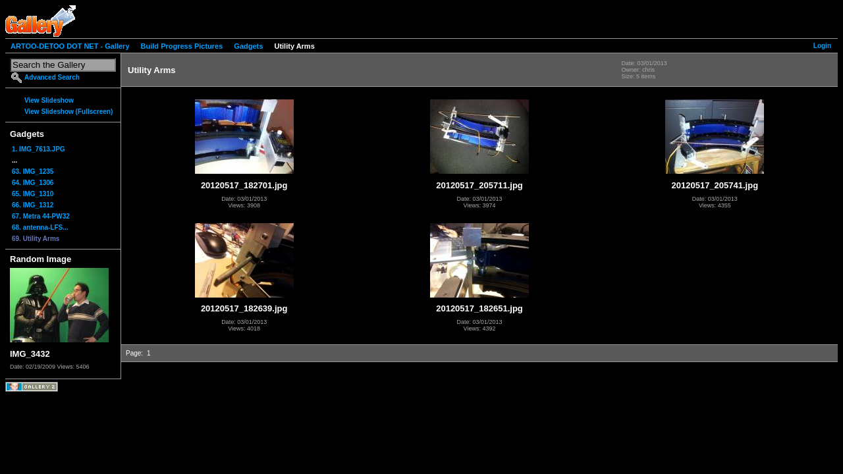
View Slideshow (49, 100)
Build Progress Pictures (182, 46)
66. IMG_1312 (32, 205)
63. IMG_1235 (32, 171)
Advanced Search (52, 77)
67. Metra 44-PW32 (41, 216)
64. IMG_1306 (32, 182)
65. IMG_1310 (32, 194)
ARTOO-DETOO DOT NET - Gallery (70, 46)
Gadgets (248, 46)
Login (822, 45)
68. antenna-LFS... (40, 227)
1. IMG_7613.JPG (38, 149)
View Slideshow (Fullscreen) (68, 111)
